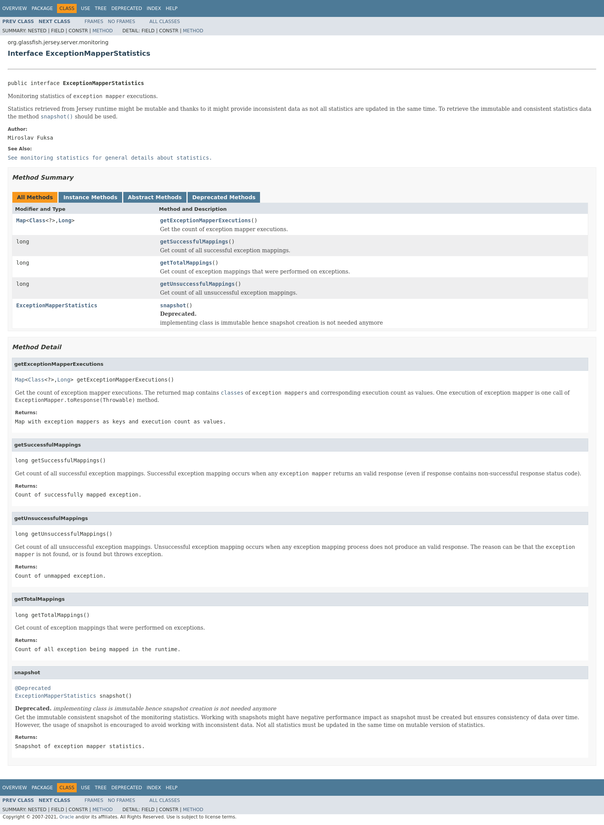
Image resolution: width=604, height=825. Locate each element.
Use (85, 8)
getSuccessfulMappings (194, 241)
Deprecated (126, 8)
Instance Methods (90, 197)
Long (65, 220)
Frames (94, 21)
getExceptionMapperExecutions (205, 220)
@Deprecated (33, 688)
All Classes (164, 21)
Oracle (66, 817)
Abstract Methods (155, 197)
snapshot (173, 305)
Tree (101, 8)
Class (37, 220)
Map (21, 220)
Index (154, 8)
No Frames (121, 21)
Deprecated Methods (223, 197)
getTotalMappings (186, 263)
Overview (14, 8)
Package (42, 8)
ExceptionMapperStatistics (56, 305)
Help (172, 8)
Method (102, 30)
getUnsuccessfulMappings (197, 284)
